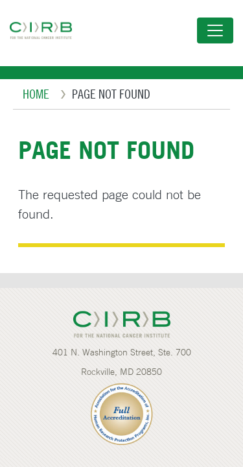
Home (36, 94)
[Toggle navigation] (215, 30)
